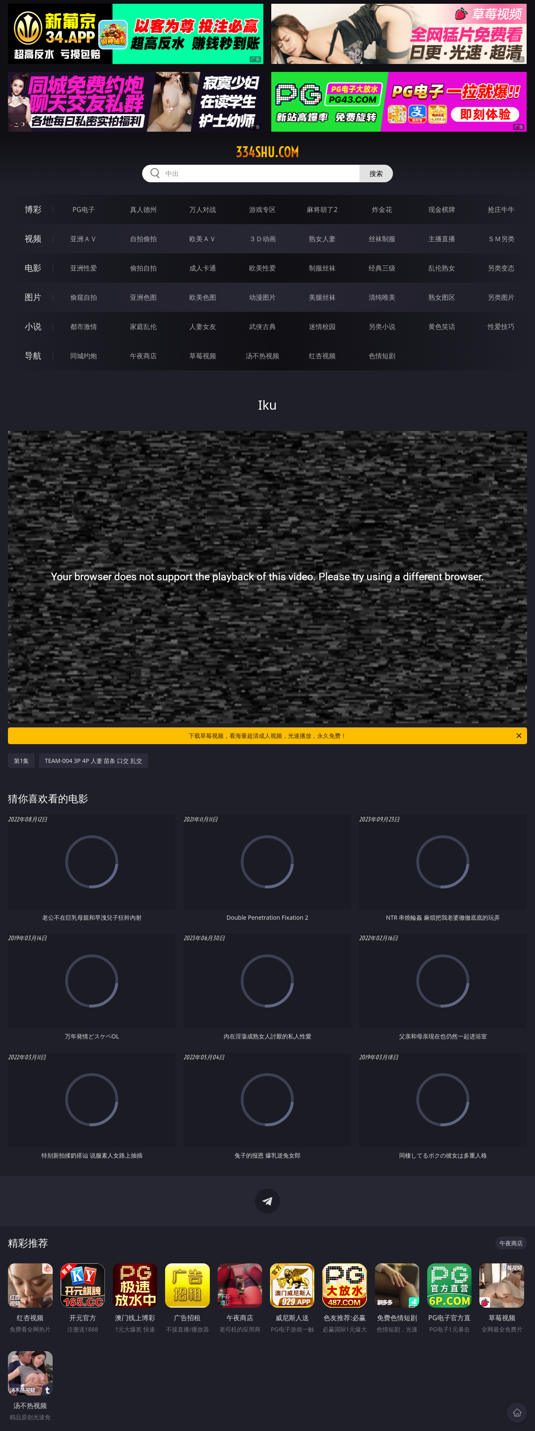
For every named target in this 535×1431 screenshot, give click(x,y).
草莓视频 (202, 355)
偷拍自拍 (143, 268)
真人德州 (143, 209)
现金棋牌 (441, 209)
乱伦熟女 (441, 268)
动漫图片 (262, 297)
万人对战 (202, 209)
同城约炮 (83, 355)
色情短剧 (382, 355)
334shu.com (267, 152)
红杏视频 (322, 355)
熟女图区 (441, 297)
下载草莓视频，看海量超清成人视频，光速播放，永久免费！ (356, 736)
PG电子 (83, 209)
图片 (33, 297)
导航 (33, 355)
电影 (33, 267)
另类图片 (501, 297)
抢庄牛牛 (501, 209)
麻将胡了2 (322, 209)
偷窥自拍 (83, 297)
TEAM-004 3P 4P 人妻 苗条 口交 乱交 (93, 761)
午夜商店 (143, 355)
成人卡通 (202, 268)
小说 (33, 326)
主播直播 (441, 238)
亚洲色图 (143, 297)
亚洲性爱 (83, 268)
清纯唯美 (382, 297)
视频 (33, 238)
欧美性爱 (262, 268)
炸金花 (382, 209)
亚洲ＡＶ (83, 238)
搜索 (376, 173)
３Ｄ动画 (262, 238)
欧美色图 (202, 297)
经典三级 (382, 268)
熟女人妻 (322, 238)
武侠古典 (262, 326)
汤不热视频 (262, 355)
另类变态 (501, 268)
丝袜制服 (382, 238)
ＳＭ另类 (501, 238)
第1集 (21, 761)
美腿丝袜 (322, 297)
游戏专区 (262, 209)
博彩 (33, 209)
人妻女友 (202, 326)
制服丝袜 (322, 268)
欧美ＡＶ (202, 238)
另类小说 (382, 326)
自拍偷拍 (143, 238)
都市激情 (83, 326)
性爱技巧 (501, 326)
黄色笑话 (441, 326)
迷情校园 (322, 326)
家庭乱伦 (143, 326)
